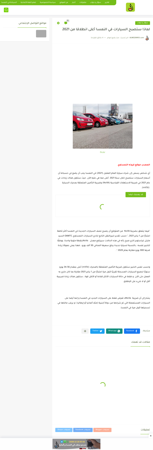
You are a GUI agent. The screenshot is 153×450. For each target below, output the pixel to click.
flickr (102, 152)
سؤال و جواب (95, 3)
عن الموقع (64, 3)
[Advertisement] (102, 81)
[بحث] (6, 10)
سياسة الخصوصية (48, 3)
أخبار (73, 3)
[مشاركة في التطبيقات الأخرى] (85, 331)
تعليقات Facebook (82, 430)
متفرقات (82, 3)
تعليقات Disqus (64, 430)
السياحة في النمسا (9, 3)
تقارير (107, 3)
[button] (132, 331)
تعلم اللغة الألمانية (28, 3)
